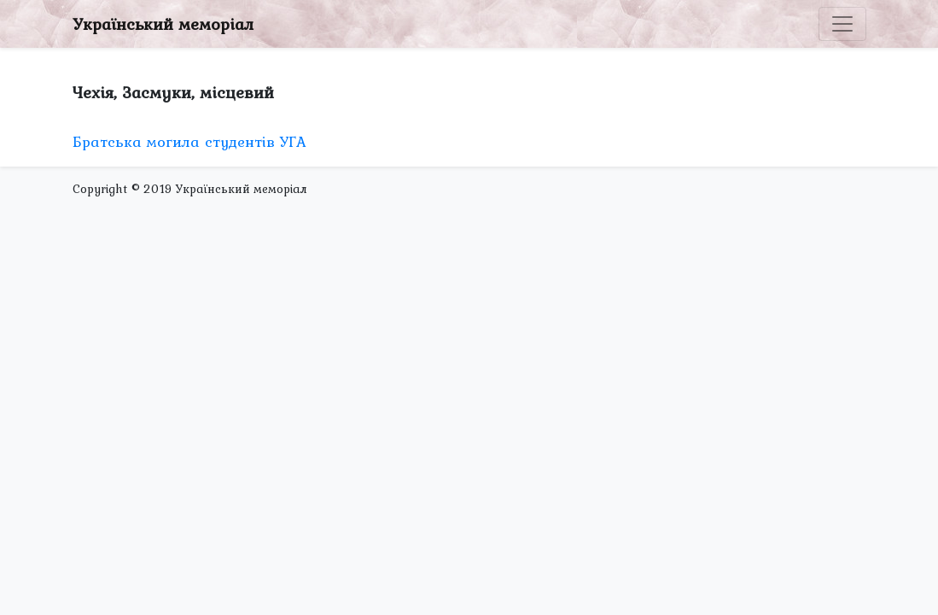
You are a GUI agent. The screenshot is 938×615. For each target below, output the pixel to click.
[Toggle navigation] (842, 24)
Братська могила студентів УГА (189, 141)
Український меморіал (163, 24)
